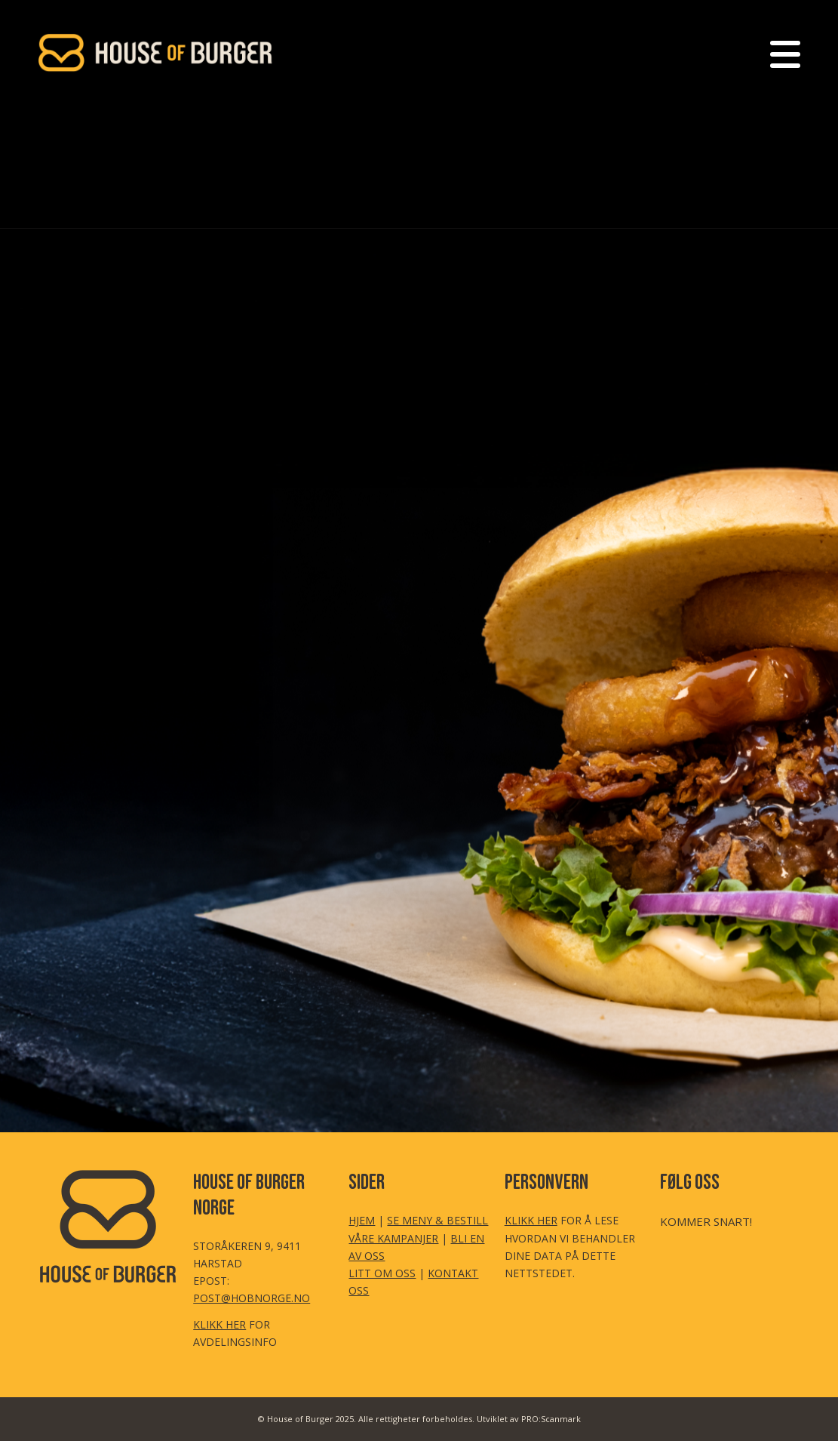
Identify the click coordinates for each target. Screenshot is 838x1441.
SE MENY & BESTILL (437, 1220)
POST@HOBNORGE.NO (251, 1298)
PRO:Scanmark (551, 1418)
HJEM (361, 1220)
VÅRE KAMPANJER (393, 1238)
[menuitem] (780, 53)
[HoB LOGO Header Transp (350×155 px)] (156, 53)
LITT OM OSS (382, 1273)
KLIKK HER (219, 1324)
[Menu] (780, 53)
